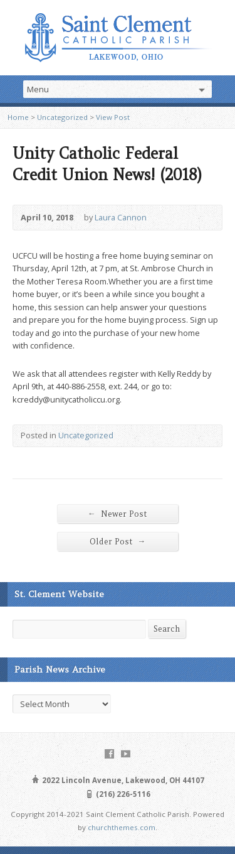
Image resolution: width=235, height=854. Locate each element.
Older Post (118, 541)
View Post (113, 117)
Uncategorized (62, 117)
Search (167, 629)
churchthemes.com (121, 827)
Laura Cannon (121, 217)
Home (18, 117)
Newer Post (117, 513)
